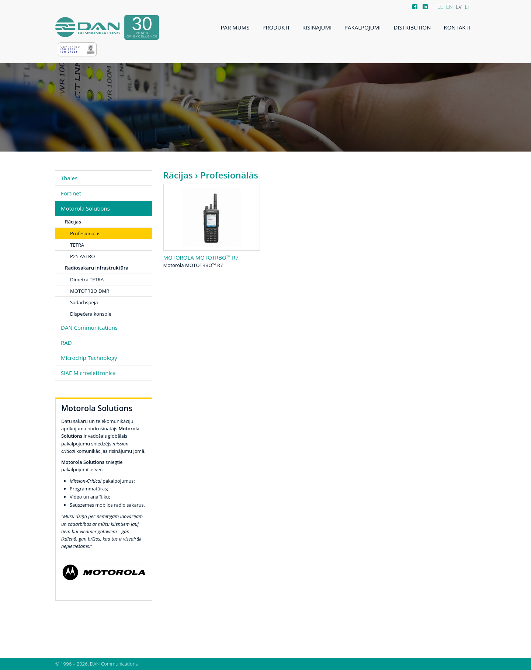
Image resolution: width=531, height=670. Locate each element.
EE (440, 6)
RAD (66, 342)
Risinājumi (317, 27)
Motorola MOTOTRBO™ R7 (201, 257)
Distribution (412, 27)
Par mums (235, 27)
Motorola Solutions (85, 208)
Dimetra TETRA (87, 279)
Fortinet (71, 193)
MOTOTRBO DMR (89, 291)
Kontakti (457, 27)
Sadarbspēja (84, 302)
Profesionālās (85, 233)
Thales (69, 178)
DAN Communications (89, 327)
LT (467, 6)
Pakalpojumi (362, 27)
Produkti (275, 27)
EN (449, 6)
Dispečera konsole (90, 313)
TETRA (77, 245)
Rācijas (178, 175)
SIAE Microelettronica (88, 372)
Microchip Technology (89, 357)
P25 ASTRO (82, 256)
